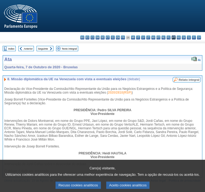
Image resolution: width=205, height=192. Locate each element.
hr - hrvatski (133, 37)
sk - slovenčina (184, 37)
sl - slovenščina (189, 37)
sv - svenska (199, 37)
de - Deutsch (103, 37)
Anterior (28, 48)
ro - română (179, 37)
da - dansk (98, 37)
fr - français (123, 37)
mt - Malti (158, 37)
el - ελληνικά (113, 37)
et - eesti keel (108, 37)
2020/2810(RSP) (120, 92)
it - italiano (138, 37)
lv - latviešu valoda (143, 37)
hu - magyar (153, 37)
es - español (87, 37)
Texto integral (69, 48)
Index (11, 48)
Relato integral (189, 79)
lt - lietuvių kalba (148, 37)
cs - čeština (92, 37)
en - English (118, 37)
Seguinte (43, 48)
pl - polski (169, 37)
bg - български (82, 37)
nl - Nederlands (163, 37)
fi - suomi (194, 37)
